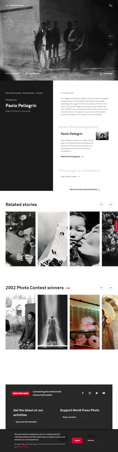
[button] (101, 204)
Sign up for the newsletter (26, 422)
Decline (91, 440)
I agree (77, 440)
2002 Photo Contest (16, 5)
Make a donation (69, 417)
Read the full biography (70, 157)
